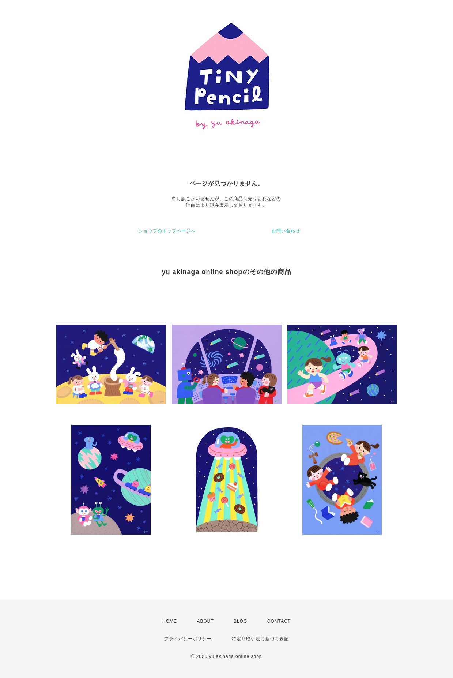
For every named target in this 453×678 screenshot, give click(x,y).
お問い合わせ (286, 230)
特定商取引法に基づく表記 (260, 638)
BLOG (240, 621)
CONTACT (279, 621)
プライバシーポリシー (188, 638)
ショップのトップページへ (167, 230)
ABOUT (205, 621)
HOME (169, 621)
